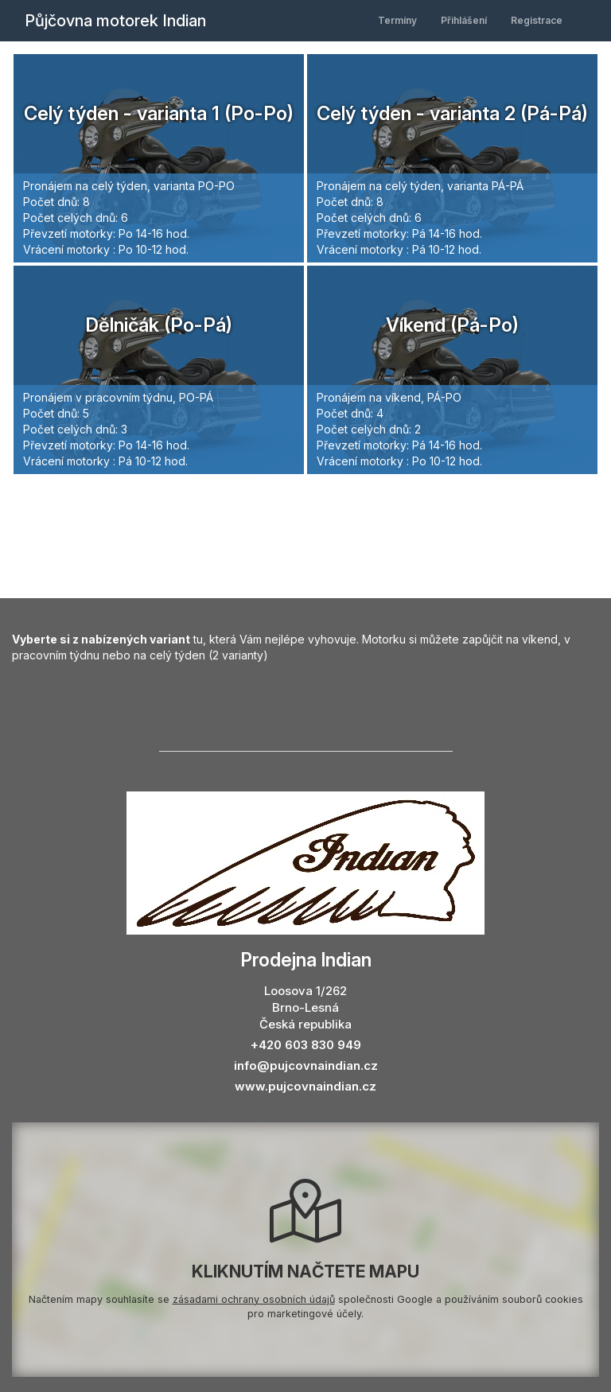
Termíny (397, 20)
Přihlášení (464, 20)
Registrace (536, 20)
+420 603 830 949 (306, 1044)
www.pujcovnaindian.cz (305, 1086)
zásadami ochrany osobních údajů (254, 1299)
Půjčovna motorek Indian (115, 20)
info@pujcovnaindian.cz (306, 1065)
